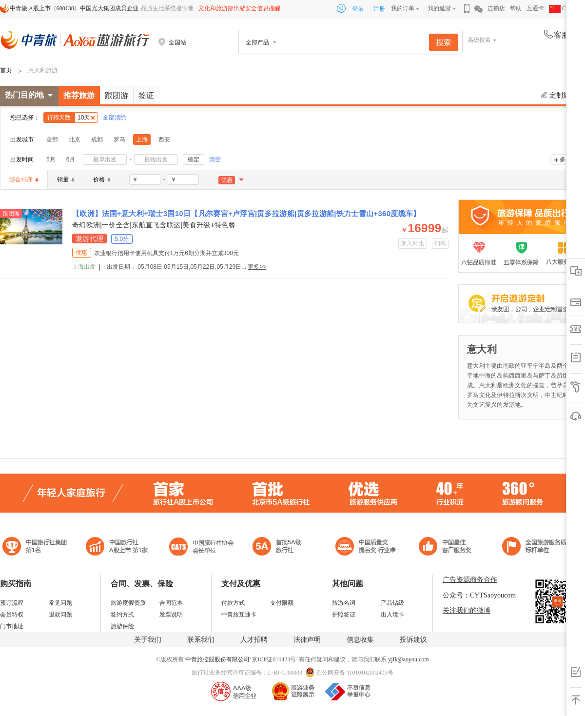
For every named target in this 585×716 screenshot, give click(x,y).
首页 (6, 70)
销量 (66, 179)
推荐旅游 (79, 95)
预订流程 (11, 602)
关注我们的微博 (466, 610)
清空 (215, 159)
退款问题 (60, 614)
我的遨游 (439, 8)
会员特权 (11, 614)
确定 (193, 159)
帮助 (516, 8)
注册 (379, 8)
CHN (561, 8)
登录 (358, 8)
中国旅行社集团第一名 (36, 547)
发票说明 (171, 614)
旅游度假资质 (128, 602)
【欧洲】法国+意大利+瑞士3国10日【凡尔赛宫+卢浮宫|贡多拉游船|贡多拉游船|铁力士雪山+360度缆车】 (246, 213)
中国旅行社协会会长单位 (201, 547)
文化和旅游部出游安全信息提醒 (239, 8)
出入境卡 (392, 614)
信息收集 (360, 639)
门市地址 (11, 626)
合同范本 (171, 602)
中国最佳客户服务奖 (369, 547)
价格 (102, 179)
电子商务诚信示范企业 (281, 547)
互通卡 (535, 8)
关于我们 (147, 639)
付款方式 (233, 602)
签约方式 (122, 614)
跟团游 (116, 95)
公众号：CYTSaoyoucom (479, 595)
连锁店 (496, 8)
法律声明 (307, 639)
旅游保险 (122, 626)
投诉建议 (413, 639)
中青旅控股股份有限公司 (217, 659)
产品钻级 (392, 602)
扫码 (440, 243)
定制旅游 (559, 95)
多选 (565, 159)
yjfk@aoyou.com (408, 659)
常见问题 (60, 602)
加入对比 (413, 243)
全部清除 (114, 117)
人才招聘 (254, 639)
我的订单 (402, 8)
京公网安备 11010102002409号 (354, 672)
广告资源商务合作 (470, 579)
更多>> (257, 266)
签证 (146, 95)
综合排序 (24, 179)
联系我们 (200, 639)
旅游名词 (343, 602)
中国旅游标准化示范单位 (447, 547)
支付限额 (281, 602)
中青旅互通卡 (238, 614)
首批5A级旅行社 (117, 547)
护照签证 (343, 614)
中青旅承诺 (537, 547)
